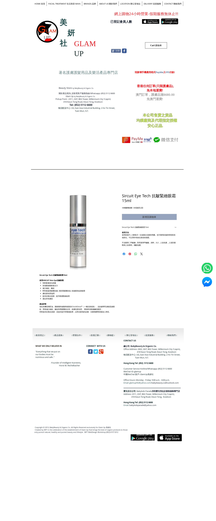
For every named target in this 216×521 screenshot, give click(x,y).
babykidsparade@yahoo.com (142, 405)
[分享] (116, 51)
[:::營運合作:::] (79, 335)
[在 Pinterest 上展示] (130, 254)
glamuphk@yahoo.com (140, 382)
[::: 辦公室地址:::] (134, 335)
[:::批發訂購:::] (97, 335)
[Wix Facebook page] (124, 51)
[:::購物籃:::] (113, 335)
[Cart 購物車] (156, 45)
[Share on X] (141, 254)
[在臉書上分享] (124, 254)
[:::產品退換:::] (61, 335)
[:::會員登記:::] (42, 335)
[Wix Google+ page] (101, 351)
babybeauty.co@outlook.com (165, 382)
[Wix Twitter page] (95, 351)
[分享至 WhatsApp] (136, 254)
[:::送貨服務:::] (152, 335)
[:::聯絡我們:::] (174, 335)
